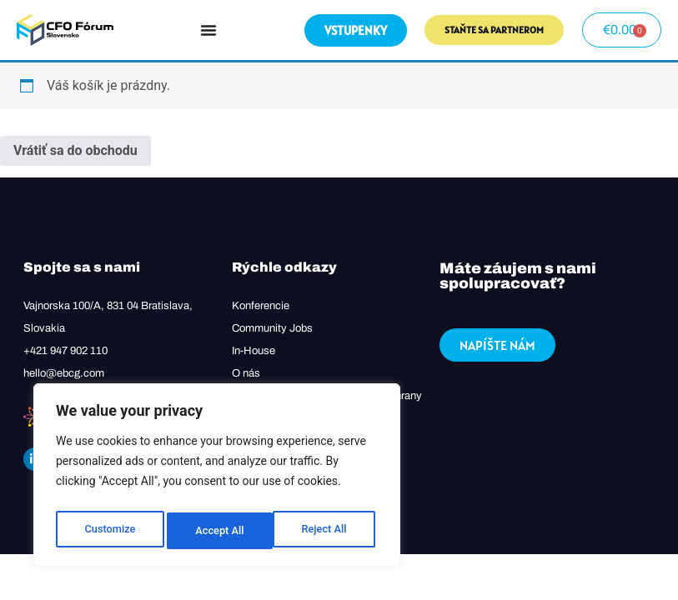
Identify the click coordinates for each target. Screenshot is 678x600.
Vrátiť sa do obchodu (75, 150)
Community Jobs (272, 328)
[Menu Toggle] (208, 30)
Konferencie (260, 306)
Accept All (326, 531)
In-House (253, 351)
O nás (246, 373)
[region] (216, 479)
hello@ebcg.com (63, 373)
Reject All (218, 531)
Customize (109, 531)
